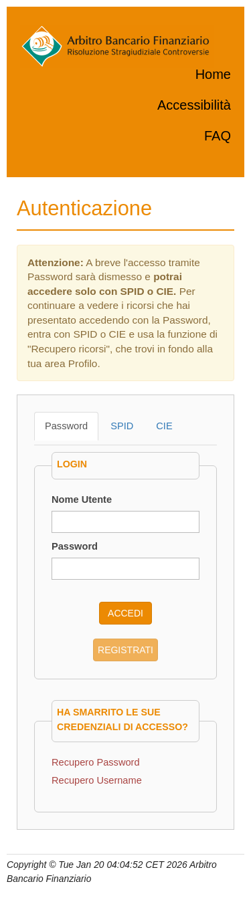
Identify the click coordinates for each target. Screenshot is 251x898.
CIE (164, 426)
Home (213, 74)
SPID (121, 426)
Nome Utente (82, 499)
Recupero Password (96, 762)
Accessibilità (194, 105)
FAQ (217, 135)
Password (66, 426)
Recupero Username (97, 780)
